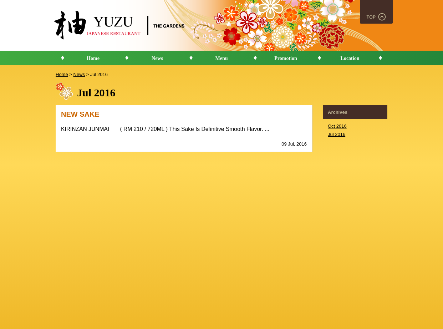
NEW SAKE (80, 114)
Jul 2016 (336, 134)
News (157, 58)
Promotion (285, 58)
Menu (221, 58)
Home (93, 58)
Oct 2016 (337, 126)
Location (350, 58)
